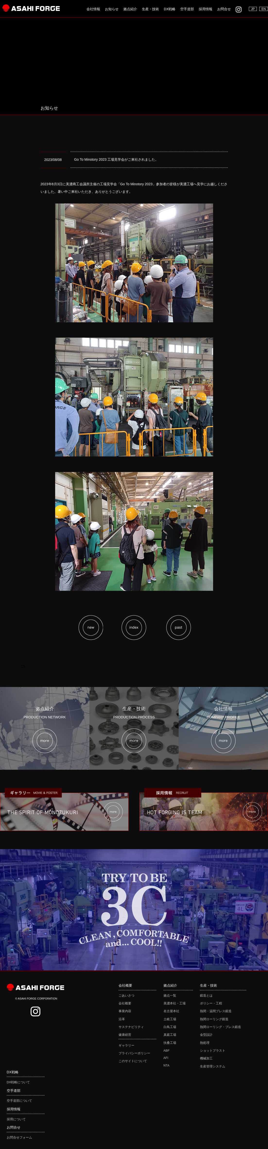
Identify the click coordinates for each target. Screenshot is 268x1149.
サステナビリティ (131, 1027)
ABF (167, 1050)
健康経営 (125, 1035)
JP (253, 9)
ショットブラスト (212, 1050)
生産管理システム (212, 1066)
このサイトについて (133, 1061)
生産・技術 (150, 9)
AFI (166, 1058)
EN (263, 9)
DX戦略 (169, 9)
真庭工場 (170, 1035)
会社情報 (93, 9)
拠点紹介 (130, 9)
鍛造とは (206, 995)
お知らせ (112, 9)
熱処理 (204, 1043)
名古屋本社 (171, 1011)
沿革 (122, 1019)
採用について (16, 1119)
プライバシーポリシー (134, 1053)
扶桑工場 (170, 1043)
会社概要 (125, 1003)
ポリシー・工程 (211, 1003)
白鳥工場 (170, 1027)
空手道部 (187, 9)
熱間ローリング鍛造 (214, 1019)
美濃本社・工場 (175, 1003)
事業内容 (125, 1011)
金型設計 (206, 1035)
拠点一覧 (170, 995)
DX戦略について (18, 1082)
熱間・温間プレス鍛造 (216, 1011)
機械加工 (206, 1058)
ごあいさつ (126, 995)
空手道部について (19, 1101)
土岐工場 (170, 1019)
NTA (167, 1065)
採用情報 (205, 9)
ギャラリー (126, 1045)
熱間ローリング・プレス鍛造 (220, 1027)
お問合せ (224, 9)
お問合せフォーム (19, 1137)
